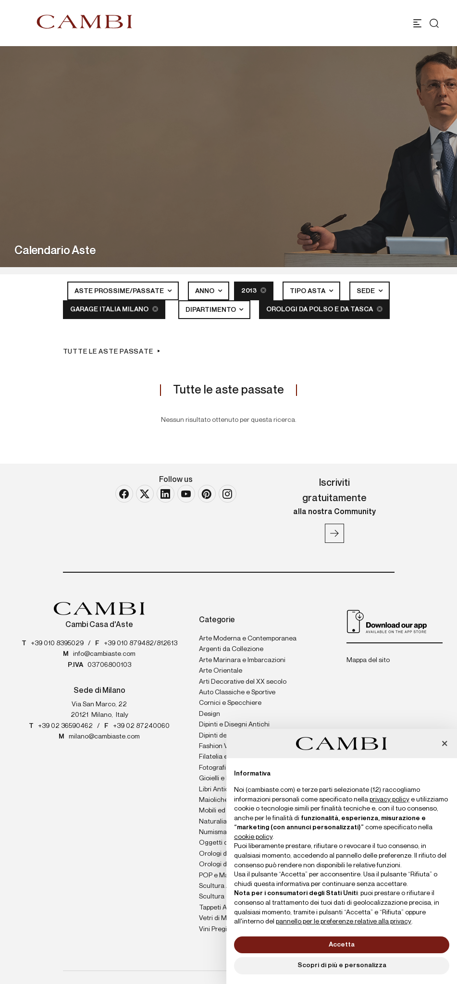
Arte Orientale (220, 670)
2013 (253, 290)
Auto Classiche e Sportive (237, 692)
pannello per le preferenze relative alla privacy (343, 921)
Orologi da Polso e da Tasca (324, 309)
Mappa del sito (368, 660)
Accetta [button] (342, 944)
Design (209, 714)
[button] (444, 744)
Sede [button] (366, 291)
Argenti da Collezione (231, 649)
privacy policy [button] (389, 799)
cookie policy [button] (253, 837)
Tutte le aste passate (108, 351)
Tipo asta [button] (308, 291)
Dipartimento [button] (211, 310)
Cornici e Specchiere (230, 703)
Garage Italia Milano (114, 309)
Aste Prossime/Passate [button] (119, 291)
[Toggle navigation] (417, 23)
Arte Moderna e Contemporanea (247, 638)
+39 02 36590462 (65, 726)
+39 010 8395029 (57, 643)
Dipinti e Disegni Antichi (234, 724)
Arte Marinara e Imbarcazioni (242, 660)
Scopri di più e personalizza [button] (341, 965)
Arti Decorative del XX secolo (242, 681)
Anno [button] (205, 291)
